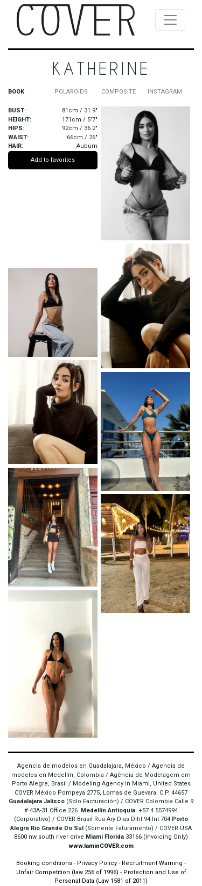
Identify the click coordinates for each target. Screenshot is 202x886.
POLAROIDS (71, 91)
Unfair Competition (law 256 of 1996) (67, 872)
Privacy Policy (97, 863)
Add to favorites (53, 159)
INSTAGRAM (165, 91)
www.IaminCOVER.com (101, 845)
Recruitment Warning (152, 863)
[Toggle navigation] (170, 20)
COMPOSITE (118, 91)
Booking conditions (44, 863)
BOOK (16, 91)
